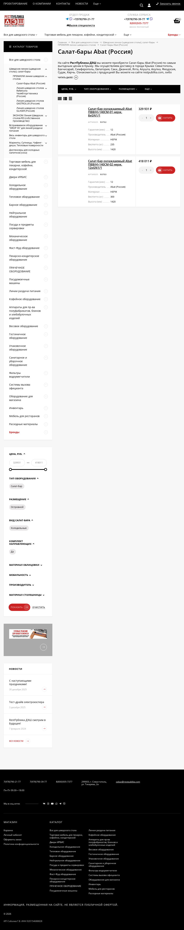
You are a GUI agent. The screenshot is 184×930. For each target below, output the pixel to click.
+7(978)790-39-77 (134, 19)
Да (12, 551)
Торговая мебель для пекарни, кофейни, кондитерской (66, 836)
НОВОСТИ (81, 3)
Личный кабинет (13, 834)
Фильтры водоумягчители (103, 870)
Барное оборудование (62, 855)
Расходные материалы (101, 893)
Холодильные (19, 528)
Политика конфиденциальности (21, 844)
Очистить (38, 607)
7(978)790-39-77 (38, 781)
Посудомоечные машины (63, 890)
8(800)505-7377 (139, 23)
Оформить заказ (12, 839)
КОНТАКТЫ (63, 3)
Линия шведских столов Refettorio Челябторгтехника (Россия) (30, 92)
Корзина (8, 830)
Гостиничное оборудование (104, 854)
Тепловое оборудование (63, 851)
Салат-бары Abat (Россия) (30, 83)
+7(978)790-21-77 (83, 19)
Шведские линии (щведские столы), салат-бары (129, 42)
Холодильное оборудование (65, 846)
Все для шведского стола (84, 42)
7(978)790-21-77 (12, 781)
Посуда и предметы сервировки (67, 865)
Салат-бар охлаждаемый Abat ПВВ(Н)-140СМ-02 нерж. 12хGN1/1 (110, 164)
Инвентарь (95, 884)
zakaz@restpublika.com (128, 781)
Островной (17, 507)
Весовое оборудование (101, 849)
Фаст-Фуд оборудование (63, 874)
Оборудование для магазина (104, 879)
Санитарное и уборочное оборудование (102, 865)
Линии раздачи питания (102, 830)
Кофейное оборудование (102, 834)
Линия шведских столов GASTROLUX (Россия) (30, 102)
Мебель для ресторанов (102, 888)
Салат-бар (16, 486)
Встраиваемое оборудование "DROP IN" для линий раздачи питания (26, 128)
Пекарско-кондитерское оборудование (62, 880)
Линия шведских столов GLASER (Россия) (30, 109)
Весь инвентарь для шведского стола (27, 137)
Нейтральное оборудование (65, 860)
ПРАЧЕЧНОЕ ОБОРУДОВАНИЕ (65, 886)
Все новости (19, 741)
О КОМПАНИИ (42, 3)
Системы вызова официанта (104, 875)
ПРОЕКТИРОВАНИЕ (15, 3)
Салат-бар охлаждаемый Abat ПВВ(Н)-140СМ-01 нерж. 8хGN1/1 (110, 112)
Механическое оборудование (66, 869)
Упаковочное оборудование (104, 858)
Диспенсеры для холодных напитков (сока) (24, 151)
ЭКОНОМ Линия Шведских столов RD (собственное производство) (28, 118)
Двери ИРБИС (57, 842)
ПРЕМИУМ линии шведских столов (77, 44)
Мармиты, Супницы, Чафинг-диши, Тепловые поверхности (26, 144)
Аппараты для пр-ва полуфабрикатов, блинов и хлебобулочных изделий (103, 842)
